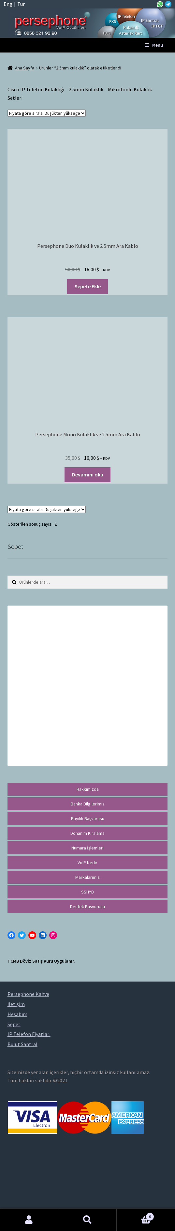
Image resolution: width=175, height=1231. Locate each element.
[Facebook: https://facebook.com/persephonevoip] (11, 935)
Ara (87, 1220)
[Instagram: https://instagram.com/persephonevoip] (53, 935)
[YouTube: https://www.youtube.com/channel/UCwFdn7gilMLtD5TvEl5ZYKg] (32, 935)
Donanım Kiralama (87, 833)
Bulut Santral (22, 1044)
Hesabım (29, 1220)
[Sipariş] (46, 113)
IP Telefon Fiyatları (29, 1034)
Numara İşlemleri (87, 848)
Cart (135, 1215)
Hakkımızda (88, 789)
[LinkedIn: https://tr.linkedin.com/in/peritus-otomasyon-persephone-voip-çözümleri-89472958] (43, 935)
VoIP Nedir (87, 862)
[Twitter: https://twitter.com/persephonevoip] (22, 935)
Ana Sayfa (24, 68)
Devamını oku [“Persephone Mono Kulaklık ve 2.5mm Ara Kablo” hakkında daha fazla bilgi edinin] (87, 474)
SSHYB (87, 892)
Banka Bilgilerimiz (88, 804)
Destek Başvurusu (87, 906)
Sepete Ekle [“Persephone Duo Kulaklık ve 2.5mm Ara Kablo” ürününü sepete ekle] (88, 286)
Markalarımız (87, 877)
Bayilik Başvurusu (87, 818)
